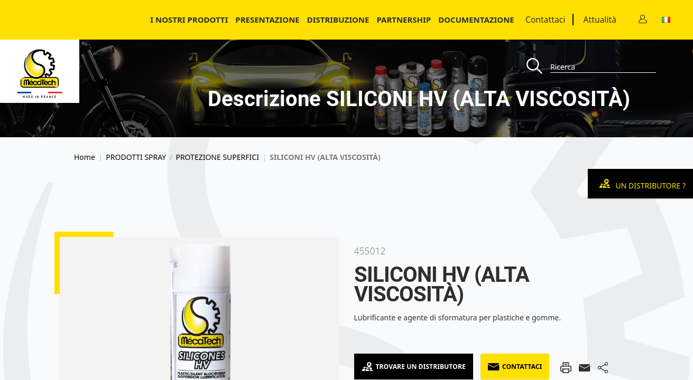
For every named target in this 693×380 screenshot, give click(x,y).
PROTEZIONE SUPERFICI (217, 157)
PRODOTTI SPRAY (136, 157)
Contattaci (545, 19)
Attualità (599, 19)
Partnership (403, 19)
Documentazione (476, 19)
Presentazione (267, 19)
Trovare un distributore (414, 366)
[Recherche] (538, 66)
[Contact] (643, 19)
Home (84, 157)
